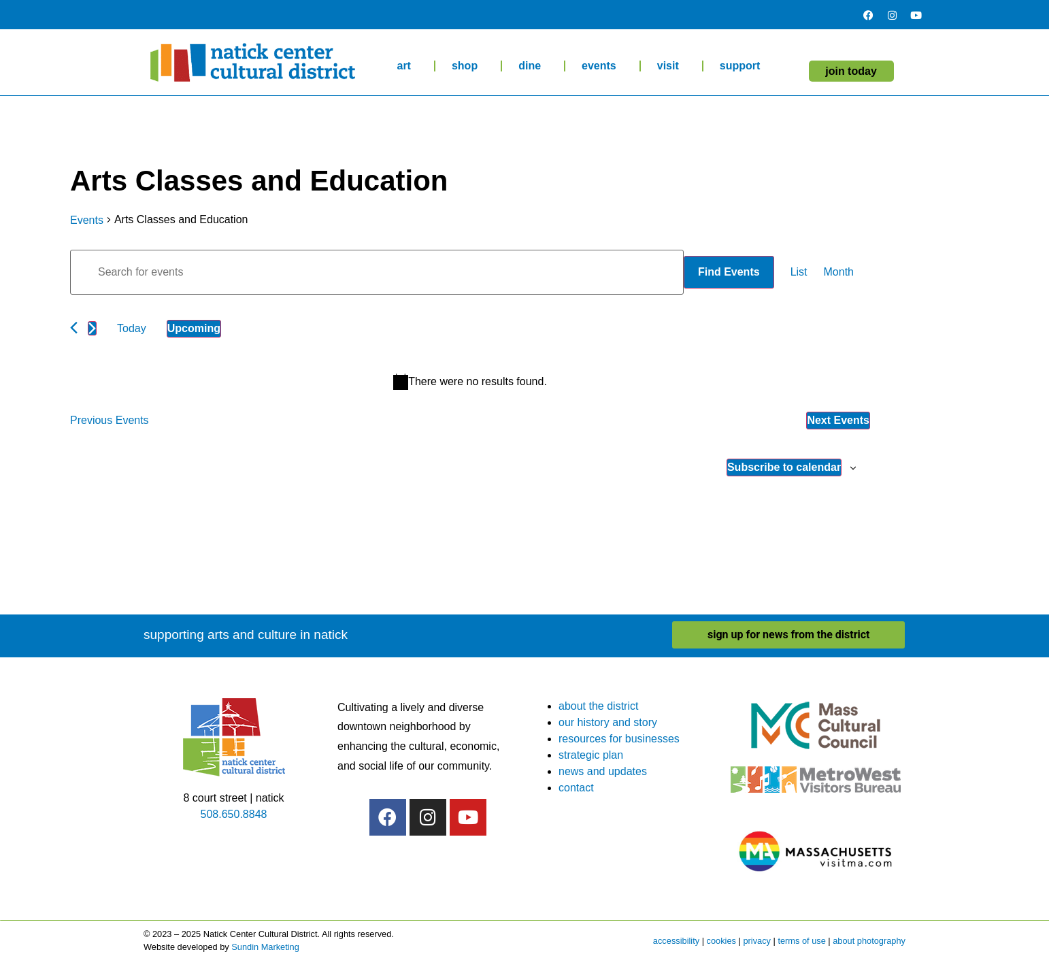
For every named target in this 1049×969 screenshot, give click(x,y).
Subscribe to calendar (784, 467)
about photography (869, 941)
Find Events (729, 272)
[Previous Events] (74, 327)
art (407, 66)
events (602, 66)
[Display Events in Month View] (839, 272)
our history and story (608, 722)
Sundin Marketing (265, 947)
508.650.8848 (234, 814)
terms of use (801, 941)
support (743, 66)
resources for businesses (619, 738)
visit (671, 66)
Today (131, 328)
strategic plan (591, 755)
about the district (598, 706)
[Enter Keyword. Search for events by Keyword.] (377, 272)
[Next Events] (92, 328)
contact (576, 787)
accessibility (676, 941)
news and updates (603, 771)
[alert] (470, 382)
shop (468, 66)
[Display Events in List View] (798, 272)
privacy (757, 941)
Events (86, 220)
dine (533, 66)
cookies (721, 941)
